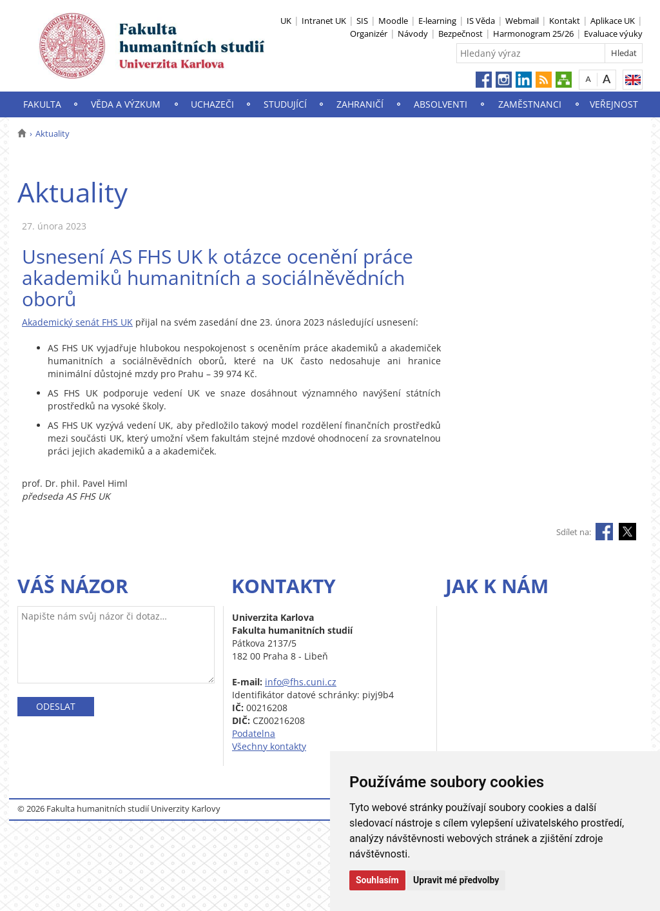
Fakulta (42, 104)
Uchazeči (212, 104)
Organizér (368, 33)
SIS (362, 20)
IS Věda (481, 20)
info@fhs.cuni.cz (300, 682)
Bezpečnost (460, 33)
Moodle (393, 20)
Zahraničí (359, 104)
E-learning (437, 20)
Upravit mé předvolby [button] (456, 880)
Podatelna (253, 733)
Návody (413, 33)
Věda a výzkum (125, 104)
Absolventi (440, 104)
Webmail (522, 20)
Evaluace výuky (613, 33)
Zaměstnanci (529, 104)
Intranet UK (324, 20)
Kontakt (564, 20)
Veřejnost (614, 104)
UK (285, 20)
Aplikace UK (612, 20)
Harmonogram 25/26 (533, 33)
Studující (285, 104)
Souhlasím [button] (377, 880)
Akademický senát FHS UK (77, 322)
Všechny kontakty (269, 746)
